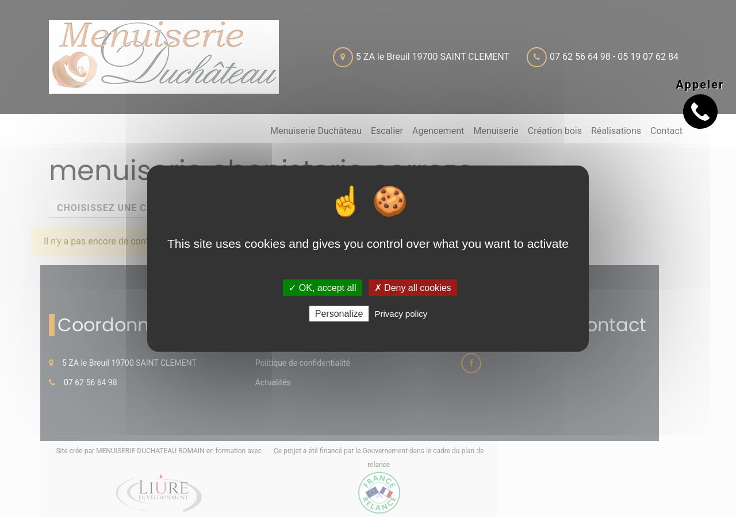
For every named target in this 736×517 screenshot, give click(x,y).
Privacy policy (401, 314)
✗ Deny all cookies (412, 287)
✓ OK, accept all (322, 287)
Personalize (339, 314)
